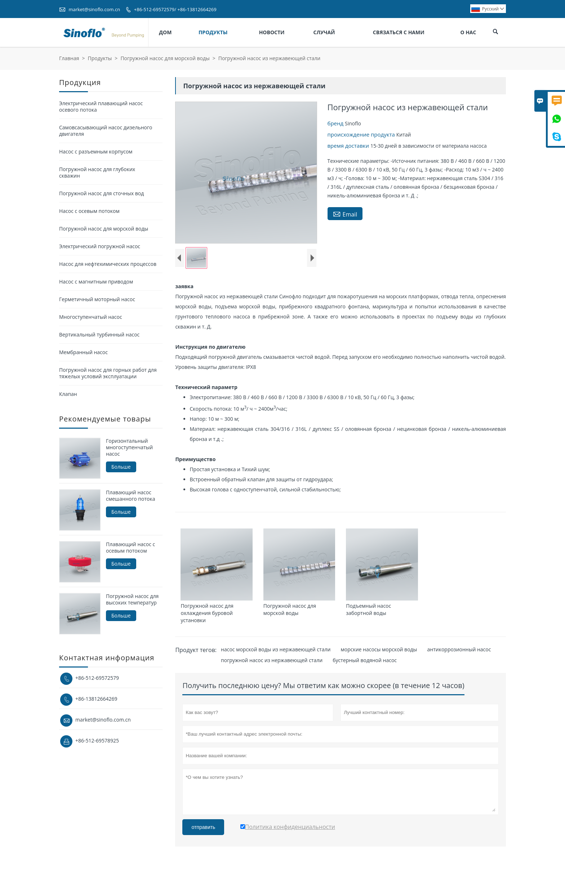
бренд (336, 123)
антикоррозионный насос (459, 649)
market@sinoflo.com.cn (94, 9)
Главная (69, 58)
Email (345, 214)
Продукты (213, 32)
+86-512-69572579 (97, 677)
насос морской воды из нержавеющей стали (275, 649)
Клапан (68, 394)
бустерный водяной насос (365, 660)
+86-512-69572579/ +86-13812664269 (175, 9)
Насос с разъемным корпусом (96, 151)
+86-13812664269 (96, 698)
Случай (324, 32)
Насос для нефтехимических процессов (107, 263)
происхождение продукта (362, 134)
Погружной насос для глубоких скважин (97, 172)
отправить (203, 827)
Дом (165, 32)
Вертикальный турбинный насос (99, 334)
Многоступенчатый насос (90, 316)
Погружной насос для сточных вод (101, 193)
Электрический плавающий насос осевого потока (101, 106)
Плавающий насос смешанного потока (130, 495)
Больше (121, 466)
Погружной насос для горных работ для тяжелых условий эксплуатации (108, 373)
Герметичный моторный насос (97, 299)
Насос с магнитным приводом (96, 281)
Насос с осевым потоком (89, 211)
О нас (468, 32)
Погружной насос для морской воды (164, 58)
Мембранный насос (83, 352)
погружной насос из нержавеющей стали (271, 660)
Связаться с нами (398, 32)
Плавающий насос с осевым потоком (130, 547)
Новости (272, 32)
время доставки (349, 145)
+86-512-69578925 (97, 740)
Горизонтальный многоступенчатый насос (129, 447)
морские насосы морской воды (379, 649)
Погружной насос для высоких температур (132, 599)
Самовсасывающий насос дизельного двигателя (105, 130)
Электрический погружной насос (99, 246)
